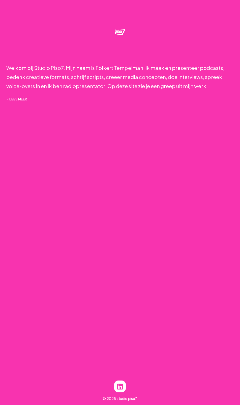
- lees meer (16, 99)
